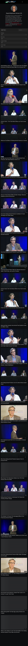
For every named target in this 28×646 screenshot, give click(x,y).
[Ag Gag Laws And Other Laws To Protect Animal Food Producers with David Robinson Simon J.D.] (14, 158)
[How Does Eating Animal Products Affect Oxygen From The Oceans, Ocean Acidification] (14, 364)
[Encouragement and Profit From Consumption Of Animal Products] (14, 440)
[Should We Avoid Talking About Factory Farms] (14, 104)
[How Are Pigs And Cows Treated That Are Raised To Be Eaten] (14, 85)
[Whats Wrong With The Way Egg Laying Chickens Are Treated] (14, 612)
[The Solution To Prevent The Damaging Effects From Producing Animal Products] (14, 516)
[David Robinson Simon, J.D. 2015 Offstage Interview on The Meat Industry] (14, 574)
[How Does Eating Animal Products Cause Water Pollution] (14, 252)
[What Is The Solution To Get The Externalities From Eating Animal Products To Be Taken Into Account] (14, 631)
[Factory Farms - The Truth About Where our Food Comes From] (14, 122)
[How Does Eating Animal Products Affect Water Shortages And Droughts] (14, 555)
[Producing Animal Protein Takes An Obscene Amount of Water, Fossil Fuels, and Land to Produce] (14, 270)
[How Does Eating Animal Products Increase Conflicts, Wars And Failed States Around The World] (14, 345)
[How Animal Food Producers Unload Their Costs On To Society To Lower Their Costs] (14, 593)
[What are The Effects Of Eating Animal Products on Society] (14, 140)
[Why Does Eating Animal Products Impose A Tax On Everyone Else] (14, 459)
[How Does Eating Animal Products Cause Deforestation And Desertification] (14, 402)
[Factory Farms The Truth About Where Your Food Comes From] (14, 289)
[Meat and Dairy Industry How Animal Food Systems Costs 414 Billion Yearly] (14, 326)
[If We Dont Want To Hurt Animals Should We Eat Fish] (14, 308)
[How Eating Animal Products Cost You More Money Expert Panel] (14, 383)
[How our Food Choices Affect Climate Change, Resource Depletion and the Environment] (14, 195)
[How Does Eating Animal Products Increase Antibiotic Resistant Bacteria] (14, 233)
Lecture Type (3, 44)
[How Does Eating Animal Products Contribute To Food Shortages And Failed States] (14, 214)
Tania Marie (19, 24)
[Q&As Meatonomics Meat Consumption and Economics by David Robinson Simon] (14, 421)
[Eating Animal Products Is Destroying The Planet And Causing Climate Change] (14, 497)
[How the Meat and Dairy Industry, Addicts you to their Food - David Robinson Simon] (14, 536)
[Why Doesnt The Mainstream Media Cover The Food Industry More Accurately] (14, 478)
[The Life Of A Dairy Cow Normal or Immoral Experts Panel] (14, 177)
